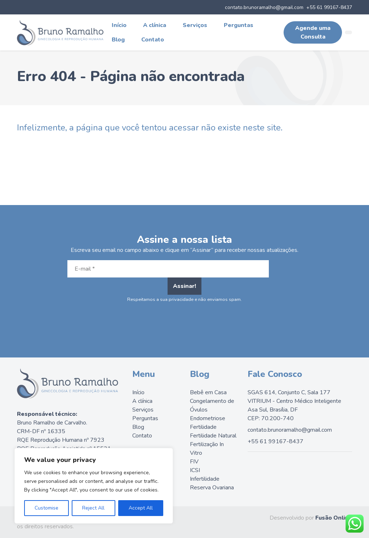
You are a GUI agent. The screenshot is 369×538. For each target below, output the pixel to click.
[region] (93, 486)
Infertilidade (204, 479)
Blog (118, 40)
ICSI (195, 470)
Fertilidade (203, 427)
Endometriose (207, 418)
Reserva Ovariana (212, 488)
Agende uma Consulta (312, 32)
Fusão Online (333, 518)
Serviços (195, 25)
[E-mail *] (168, 268)
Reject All (93, 507)
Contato (152, 40)
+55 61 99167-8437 (329, 7)
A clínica (154, 25)
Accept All (141, 507)
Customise (46, 507)
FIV (194, 462)
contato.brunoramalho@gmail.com (264, 7)
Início (119, 25)
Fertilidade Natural (213, 436)
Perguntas (238, 25)
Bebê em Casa (208, 392)
